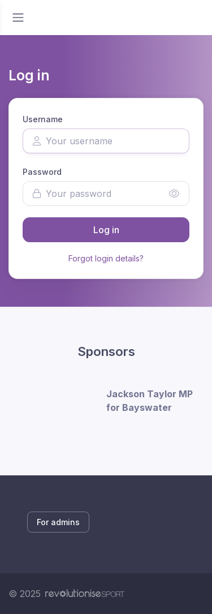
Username (43, 119)
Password (42, 172)
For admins (58, 522)
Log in (106, 229)
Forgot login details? (106, 258)
